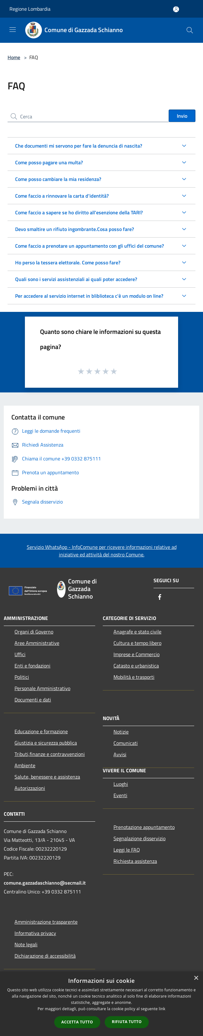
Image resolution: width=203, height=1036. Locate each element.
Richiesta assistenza (135, 861)
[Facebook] (160, 597)
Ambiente (24, 765)
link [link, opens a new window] (162, 1008)
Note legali (26, 944)
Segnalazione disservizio (139, 838)
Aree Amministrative (36, 643)
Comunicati (125, 743)
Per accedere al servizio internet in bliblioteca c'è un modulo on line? (89, 296)
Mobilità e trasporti (133, 677)
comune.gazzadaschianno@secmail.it (45, 883)
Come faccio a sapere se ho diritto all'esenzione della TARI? (79, 212)
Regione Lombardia (29, 9)
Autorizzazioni (29, 788)
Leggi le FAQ (126, 849)
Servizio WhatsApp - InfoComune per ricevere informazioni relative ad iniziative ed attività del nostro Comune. (102, 550)
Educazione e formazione (41, 731)
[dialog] (101, 1003)
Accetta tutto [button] (77, 1022)
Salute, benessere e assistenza (47, 776)
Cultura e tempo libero (137, 643)
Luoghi (120, 784)
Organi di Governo (33, 631)
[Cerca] (190, 30)
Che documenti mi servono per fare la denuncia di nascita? (78, 145)
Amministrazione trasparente (46, 922)
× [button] (196, 978)
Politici (21, 677)
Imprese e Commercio (136, 654)
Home (14, 57)
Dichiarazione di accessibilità (45, 956)
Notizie (121, 731)
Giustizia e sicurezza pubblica (45, 742)
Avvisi (119, 754)
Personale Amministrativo (42, 688)
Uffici (20, 654)
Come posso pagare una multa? (49, 162)
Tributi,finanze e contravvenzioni (49, 754)
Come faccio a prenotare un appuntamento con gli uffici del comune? (89, 246)
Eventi (120, 795)
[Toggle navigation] (12, 29)
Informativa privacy (35, 933)
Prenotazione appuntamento (144, 827)
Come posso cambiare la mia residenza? (58, 179)
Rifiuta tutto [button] (127, 1021)
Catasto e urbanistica (136, 665)
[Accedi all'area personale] (176, 9)
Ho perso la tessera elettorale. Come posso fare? (67, 262)
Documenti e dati (32, 699)
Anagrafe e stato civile (137, 631)
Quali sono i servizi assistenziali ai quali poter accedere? (76, 279)
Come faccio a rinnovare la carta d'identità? (62, 196)
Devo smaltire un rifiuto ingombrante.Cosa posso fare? (74, 229)
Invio (182, 116)
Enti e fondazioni (32, 665)
